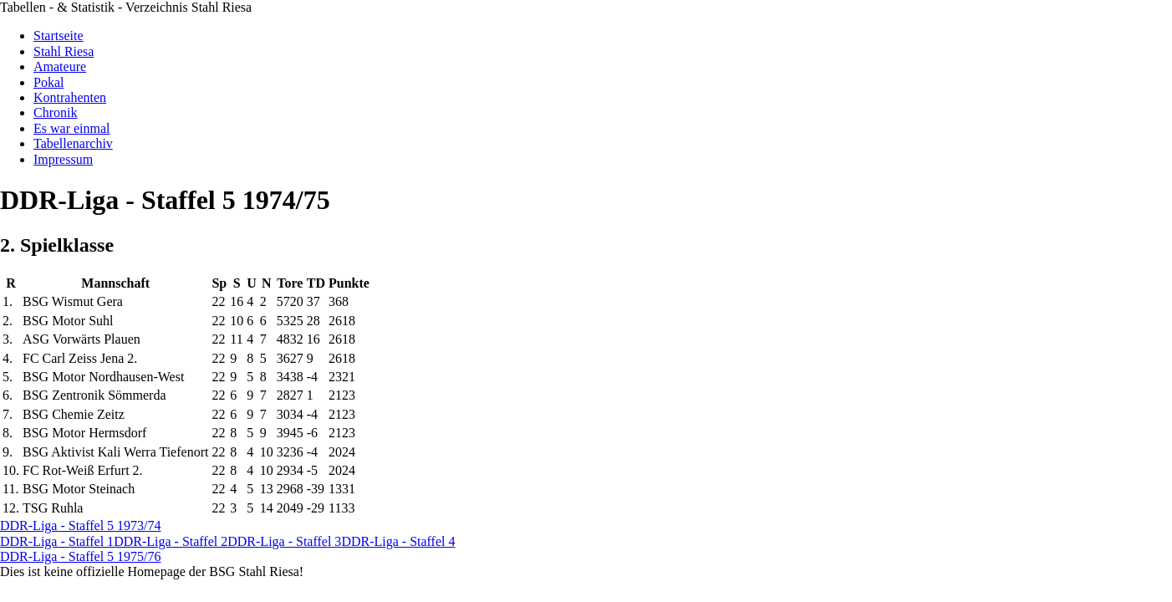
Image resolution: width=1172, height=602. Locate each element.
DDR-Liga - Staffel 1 (57, 541)
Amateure (59, 66)
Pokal (48, 82)
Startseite (58, 35)
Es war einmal (71, 128)
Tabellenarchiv (73, 143)
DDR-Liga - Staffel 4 (398, 541)
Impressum (63, 159)
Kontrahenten (69, 97)
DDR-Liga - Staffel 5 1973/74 (80, 525)
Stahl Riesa (63, 51)
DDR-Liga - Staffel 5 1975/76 (80, 556)
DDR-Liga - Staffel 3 (284, 541)
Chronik (55, 112)
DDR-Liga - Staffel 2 (170, 541)
